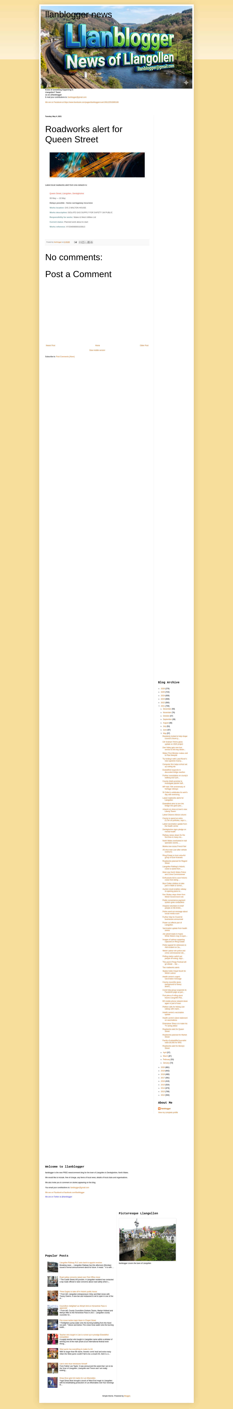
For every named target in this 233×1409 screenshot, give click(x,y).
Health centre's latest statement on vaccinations (175, 1019)
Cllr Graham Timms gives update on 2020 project (173, 743)
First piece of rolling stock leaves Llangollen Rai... (173, 996)
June (165, 730)
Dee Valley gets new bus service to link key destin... (174, 748)
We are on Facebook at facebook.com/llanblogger (65, 1192)
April (165, 1052)
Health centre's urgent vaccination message (172, 978)
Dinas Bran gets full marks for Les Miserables (77, 1378)
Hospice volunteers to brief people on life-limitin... (173, 907)
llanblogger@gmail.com (77, 97)
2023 (163, 699)
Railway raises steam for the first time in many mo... (174, 836)
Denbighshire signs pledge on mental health (174, 830)
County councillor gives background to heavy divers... (172, 984)
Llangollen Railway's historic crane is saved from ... (174, 868)
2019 (163, 1071)
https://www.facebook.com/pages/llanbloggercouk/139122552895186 (91, 102)
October (166, 716)
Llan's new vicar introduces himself (73, 1364)
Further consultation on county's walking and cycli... (175, 777)
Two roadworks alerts (171, 967)
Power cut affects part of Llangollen (172, 924)
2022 (163, 703)
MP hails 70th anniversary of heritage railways (174, 788)
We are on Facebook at (54, 102)
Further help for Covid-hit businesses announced (173, 918)
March (166, 1056)
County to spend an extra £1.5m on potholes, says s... (175, 819)
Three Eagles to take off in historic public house (78, 1292)
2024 (163, 696)
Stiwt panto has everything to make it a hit (76, 1349)
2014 (163, 1088)
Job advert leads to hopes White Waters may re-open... (175, 935)
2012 (163, 1095)
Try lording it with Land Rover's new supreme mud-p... (175, 760)
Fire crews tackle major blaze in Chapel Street (78, 1320)
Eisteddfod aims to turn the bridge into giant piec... (173, 805)
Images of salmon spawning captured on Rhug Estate (174, 941)
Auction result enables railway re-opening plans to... (174, 890)
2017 (163, 1078)
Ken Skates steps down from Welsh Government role (174, 896)
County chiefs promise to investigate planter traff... (173, 782)
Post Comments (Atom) (65, 357)
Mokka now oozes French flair (174, 846)
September (167, 719)
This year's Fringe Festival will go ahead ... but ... (174, 963)
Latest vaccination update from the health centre (175, 825)
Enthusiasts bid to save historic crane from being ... (175, 879)
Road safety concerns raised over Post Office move (80, 1277)
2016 (163, 1081)
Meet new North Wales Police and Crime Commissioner (174, 873)
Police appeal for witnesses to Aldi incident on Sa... (174, 946)
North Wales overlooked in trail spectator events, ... (175, 842)
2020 (163, 1067)
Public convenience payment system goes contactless (174, 901)
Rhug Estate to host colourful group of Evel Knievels (174, 856)
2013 (163, 1092)
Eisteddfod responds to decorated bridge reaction (174, 771)
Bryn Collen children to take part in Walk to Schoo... (173, 884)
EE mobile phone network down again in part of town (175, 1002)
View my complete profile (168, 1112)
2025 (163, 692)
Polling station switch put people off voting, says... (173, 957)
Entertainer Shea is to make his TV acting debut (175, 1025)
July (165, 726)
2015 (163, 1085)
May (165, 733)
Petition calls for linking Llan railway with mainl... (174, 1008)
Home (97, 345)
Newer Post (50, 345)
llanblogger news (78, 14)
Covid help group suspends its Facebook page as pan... (174, 991)
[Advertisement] (170, 160)
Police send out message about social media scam (175, 912)
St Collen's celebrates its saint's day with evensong (175, 793)
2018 (163, 1074)
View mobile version (97, 350)
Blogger (127, 1396)
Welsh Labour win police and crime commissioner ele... (174, 952)
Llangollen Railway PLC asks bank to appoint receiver (81, 1263)
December (167, 709)
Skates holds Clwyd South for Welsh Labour (174, 972)
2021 (163, 706)
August (166, 723)
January (166, 1063)
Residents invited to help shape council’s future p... (175, 737)
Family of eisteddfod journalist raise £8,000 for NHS (174, 1041)
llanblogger (166, 1109)
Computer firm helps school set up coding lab (175, 765)
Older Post (144, 345)
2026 (163, 689)
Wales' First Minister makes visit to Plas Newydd (175, 754)
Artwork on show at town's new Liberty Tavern (175, 810)
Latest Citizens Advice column (174, 815)
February (167, 1059)
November (167, 712)
